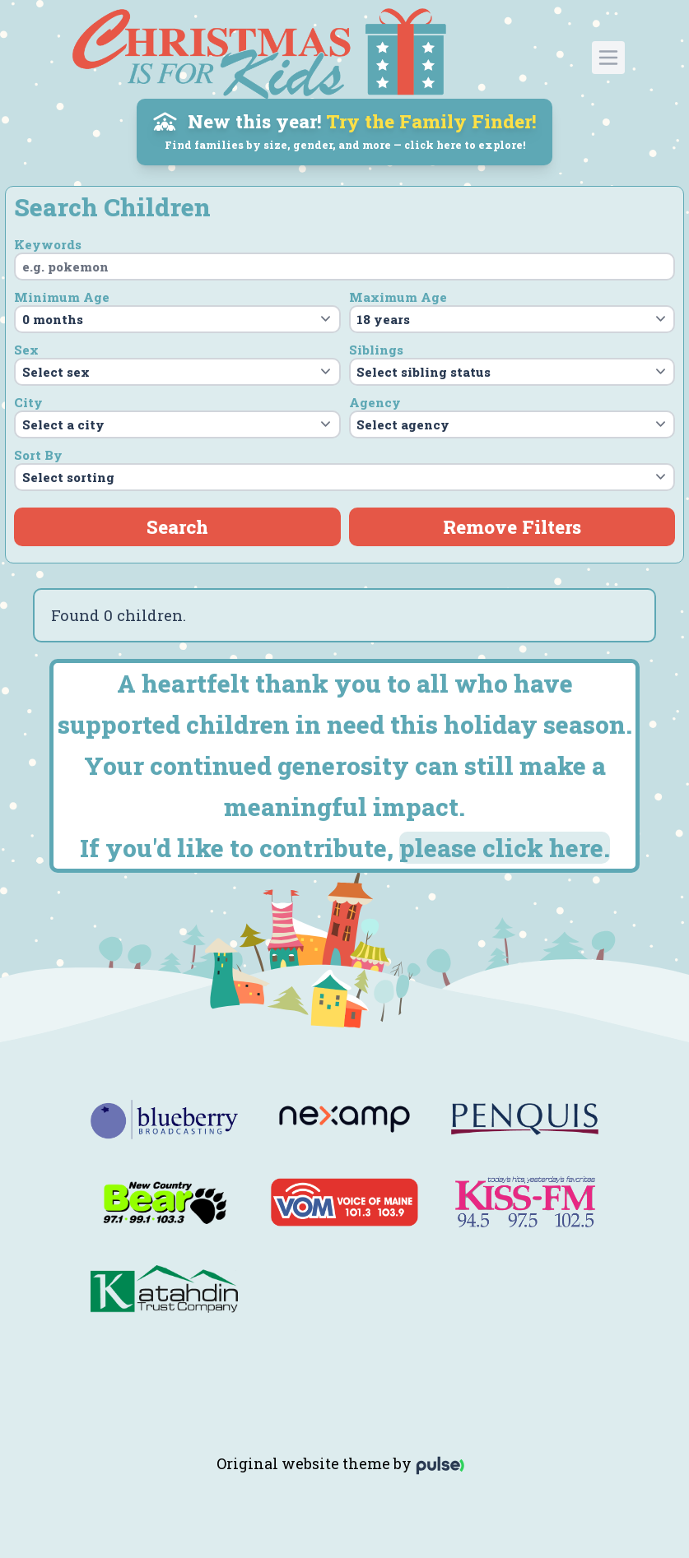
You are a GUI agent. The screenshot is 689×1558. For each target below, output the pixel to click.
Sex (26, 349)
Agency (375, 402)
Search (177, 526)
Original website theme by (344, 1463)
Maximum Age (398, 297)
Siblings (376, 349)
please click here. (504, 848)
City (28, 402)
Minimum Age (61, 297)
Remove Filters (512, 526)
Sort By (38, 455)
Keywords (47, 244)
